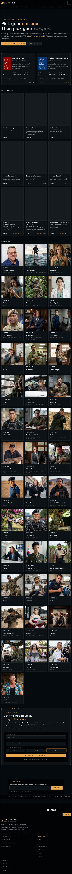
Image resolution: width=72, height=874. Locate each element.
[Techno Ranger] (60, 116)
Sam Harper (6, 839)
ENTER (31, 82)
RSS (4, 870)
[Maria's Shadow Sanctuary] (36, 211)
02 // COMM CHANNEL (12, 741)
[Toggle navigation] (69, 3)
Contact (41, 856)
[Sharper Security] (60, 163)
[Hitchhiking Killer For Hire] (60, 211)
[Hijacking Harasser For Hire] (12, 211)
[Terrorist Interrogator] (36, 163)
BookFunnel (6, 866)
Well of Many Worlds (37, 36)
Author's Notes (43, 846)
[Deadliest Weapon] (12, 116)
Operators (41, 843)
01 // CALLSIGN (10, 734)
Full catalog (6, 846)
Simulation (42, 849)
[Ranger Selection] (36, 116)
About (40, 839)
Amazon (5, 863)
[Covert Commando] (12, 163)
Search (41, 853)
